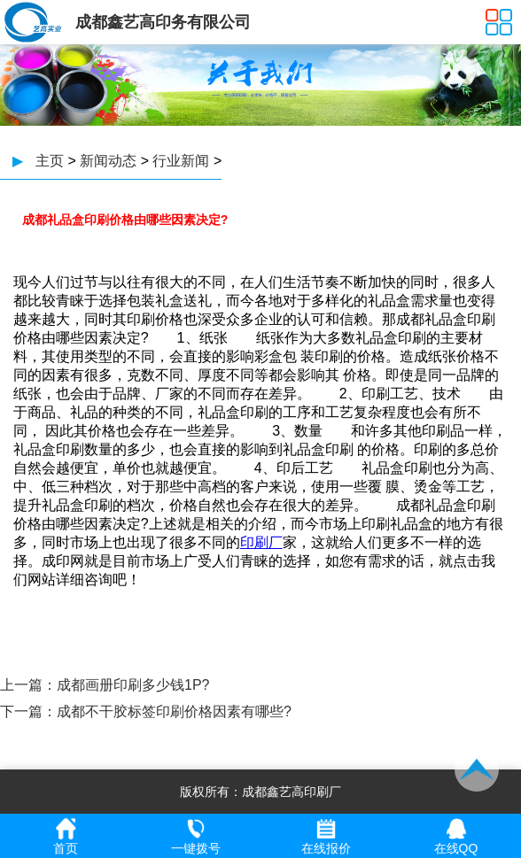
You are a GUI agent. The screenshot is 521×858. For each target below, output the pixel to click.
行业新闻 (180, 160)
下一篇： (28, 711)
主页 (49, 160)
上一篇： (28, 684)
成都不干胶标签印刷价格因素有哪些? (174, 711)
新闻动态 (108, 160)
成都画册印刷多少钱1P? (133, 684)
